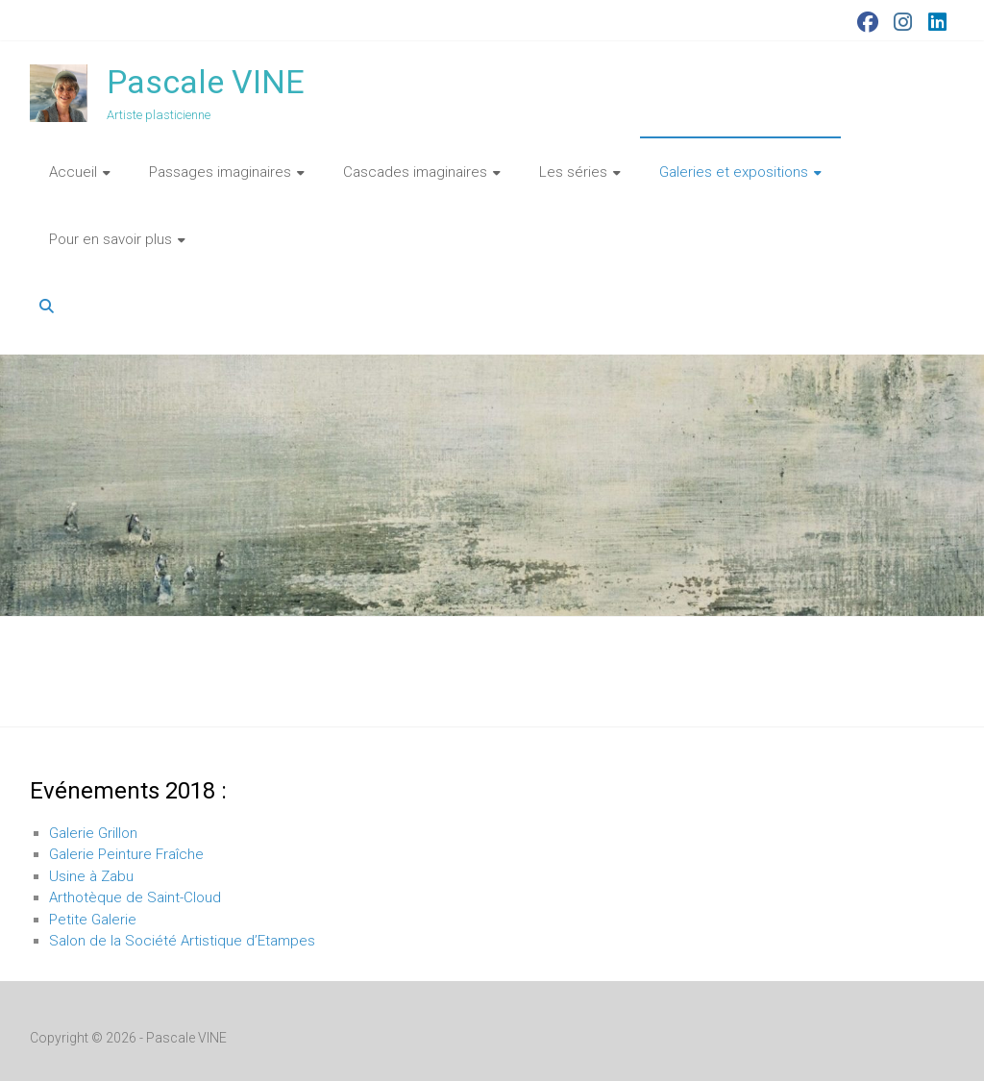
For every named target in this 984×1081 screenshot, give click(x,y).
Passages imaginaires (220, 172)
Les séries (573, 172)
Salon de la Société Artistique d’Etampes (182, 940)
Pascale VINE (206, 81)
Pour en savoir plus (110, 239)
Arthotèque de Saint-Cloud (135, 897)
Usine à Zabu (91, 876)
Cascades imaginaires (415, 172)
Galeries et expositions (733, 172)
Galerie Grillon (93, 833)
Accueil (73, 172)
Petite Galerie (92, 919)
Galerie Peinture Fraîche (126, 854)
